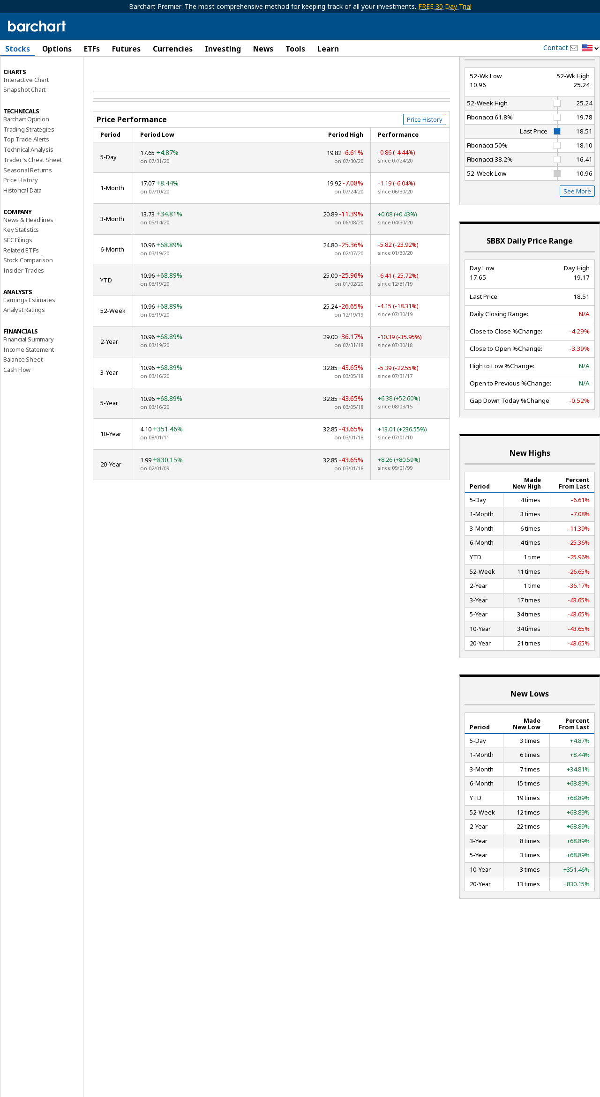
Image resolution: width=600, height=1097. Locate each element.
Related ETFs (21, 283)
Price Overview (24, 73)
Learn (328, 49)
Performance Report (34, 84)
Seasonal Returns (27, 203)
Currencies (173, 49)
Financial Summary (28, 373)
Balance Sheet (22, 393)
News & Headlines (28, 253)
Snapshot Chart (24, 123)
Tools (295, 49)
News (263, 49)
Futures (126, 49)
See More (577, 225)
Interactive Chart (26, 113)
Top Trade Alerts (26, 173)
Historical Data (22, 224)
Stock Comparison (28, 293)
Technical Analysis (28, 183)
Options (57, 49)
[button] (590, 48)
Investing (223, 49)
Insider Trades (23, 304)
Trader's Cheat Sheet (32, 193)
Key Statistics (21, 263)
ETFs (92, 49)
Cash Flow (16, 403)
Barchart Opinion (26, 152)
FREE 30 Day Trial (445, 6)
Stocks (17, 49)
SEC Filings (17, 273)
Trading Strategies (28, 162)
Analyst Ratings (24, 343)
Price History (20, 213)
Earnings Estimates (29, 333)
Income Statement (28, 382)
